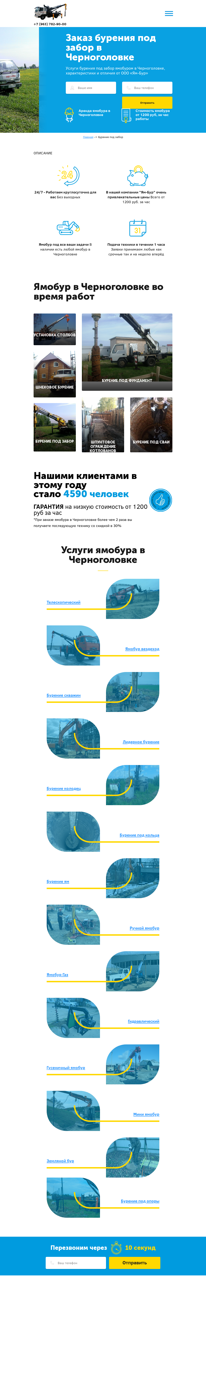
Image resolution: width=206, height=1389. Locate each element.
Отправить (147, 103)
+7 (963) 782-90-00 (50, 24)
